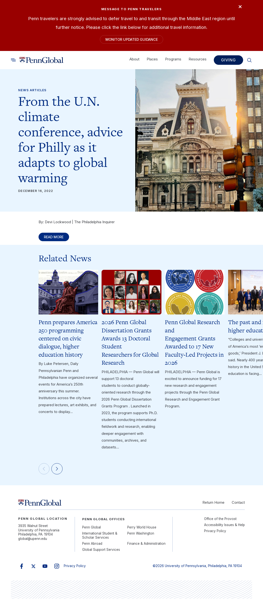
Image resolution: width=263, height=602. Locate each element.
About (134, 60)
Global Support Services (101, 553)
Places (152, 60)
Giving (228, 61)
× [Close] (238, 7)
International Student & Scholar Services (99, 539)
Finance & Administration (146, 547)
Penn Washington (140, 537)
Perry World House (141, 531)
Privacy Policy (215, 534)
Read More (56, 239)
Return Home (213, 506)
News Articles (32, 91)
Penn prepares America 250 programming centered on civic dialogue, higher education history (68, 340)
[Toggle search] (13, 61)
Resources (198, 60)
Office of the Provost (220, 522)
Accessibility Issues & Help (224, 528)
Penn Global (91, 531)
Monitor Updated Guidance (131, 40)
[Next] (59, 472)
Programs (173, 60)
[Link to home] (41, 61)
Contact (238, 506)
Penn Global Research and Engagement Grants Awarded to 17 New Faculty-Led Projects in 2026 (194, 344)
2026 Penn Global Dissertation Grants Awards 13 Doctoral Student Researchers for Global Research (130, 344)
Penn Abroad (92, 547)
